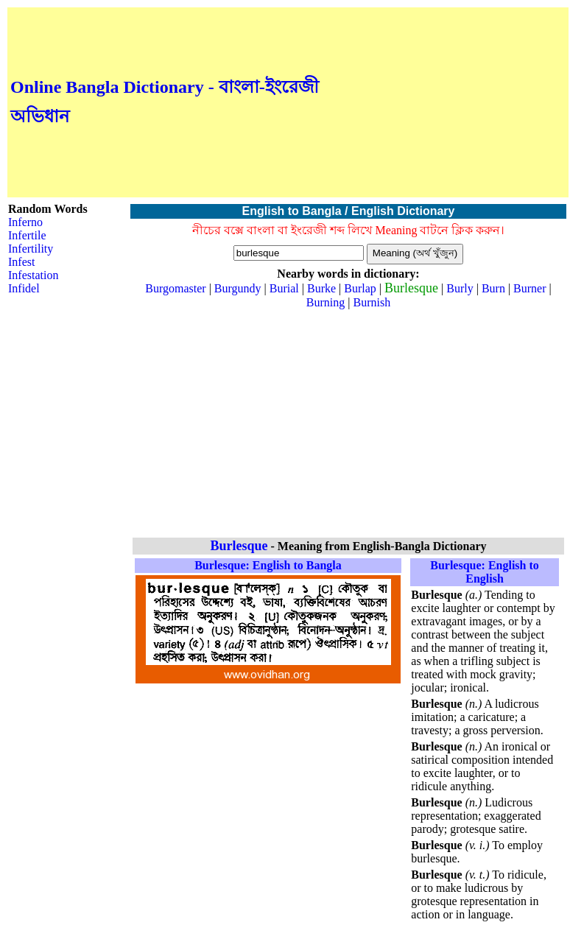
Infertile (27, 235)
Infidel (24, 288)
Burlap (360, 288)
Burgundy (237, 288)
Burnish (371, 302)
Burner (529, 288)
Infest (21, 262)
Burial (284, 288)
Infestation (33, 275)
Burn (493, 288)
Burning (325, 302)
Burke (321, 288)
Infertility (30, 248)
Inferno (25, 222)
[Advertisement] (444, 102)
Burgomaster (175, 288)
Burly (459, 288)
